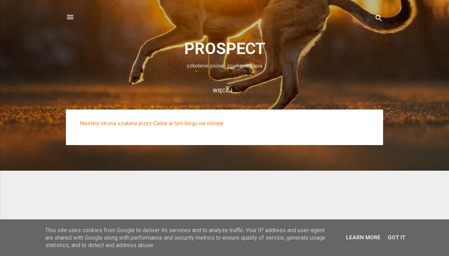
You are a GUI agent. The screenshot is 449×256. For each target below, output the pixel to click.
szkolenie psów (143, 90)
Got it (397, 237)
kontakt (319, 90)
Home (99, 90)
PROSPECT (224, 48)
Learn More (363, 237)
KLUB (351, 90)
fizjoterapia (198, 90)
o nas (239, 90)
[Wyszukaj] (379, 19)
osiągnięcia (277, 90)
